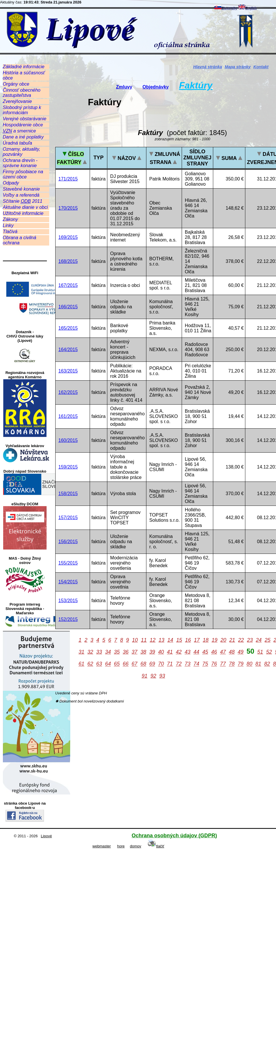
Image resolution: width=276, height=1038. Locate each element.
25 (268, 640)
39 (152, 652)
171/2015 (68, 178)
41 (170, 652)
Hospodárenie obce (23, 124)
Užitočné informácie (23, 213)
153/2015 (68, 600)
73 (187, 664)
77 (223, 664)
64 (108, 664)
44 (196, 652)
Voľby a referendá (21, 195)
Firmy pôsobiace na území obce (23, 174)
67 (134, 664)
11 (144, 640)
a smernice (19, 131)
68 (143, 664)
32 (90, 652)
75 (205, 664)
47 (223, 652)
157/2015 (68, 517)
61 (81, 664)
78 (232, 664)
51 (260, 652)
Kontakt (260, 66)
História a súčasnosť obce (24, 75)
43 (187, 652)
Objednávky (155, 86)
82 (267, 664)
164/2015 (68, 349)
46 (214, 652)
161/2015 (68, 416)
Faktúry (196, 85)
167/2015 (68, 285)
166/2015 (68, 306)
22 (241, 640)
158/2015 (68, 493)
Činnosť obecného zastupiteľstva (22, 93)
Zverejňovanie (17, 101)
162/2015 (68, 392)
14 (170, 640)
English (247, 8)
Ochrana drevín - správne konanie (20, 163)
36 (125, 652)
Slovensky (225, 8)
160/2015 (68, 440)
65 (117, 664)
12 (152, 640)
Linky (8, 225)
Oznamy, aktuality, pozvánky (21, 152)
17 (197, 640)
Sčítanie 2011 (23, 201)
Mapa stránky (238, 66)
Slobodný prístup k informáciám (22, 110)
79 (241, 664)
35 (117, 652)
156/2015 (68, 541)
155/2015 (68, 563)
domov (135, 846)
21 (232, 640)
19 (214, 640)
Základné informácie (24, 66)
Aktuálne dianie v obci (25, 207)
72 (179, 664)
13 (161, 640)
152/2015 (68, 619)
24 (259, 640)
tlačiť (156, 846)
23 (250, 640)
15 (179, 640)
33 (99, 652)
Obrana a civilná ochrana (19, 240)
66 (125, 664)
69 (152, 664)
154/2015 (68, 581)
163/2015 (68, 370)
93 (162, 676)
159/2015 (68, 466)
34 (108, 652)
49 (241, 652)
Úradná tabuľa (17, 143)
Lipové (46, 836)
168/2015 (68, 261)
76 (214, 664)
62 (90, 664)
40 (161, 652)
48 (232, 652)
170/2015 (68, 208)
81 (258, 664)
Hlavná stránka (207, 66)
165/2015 (68, 328)
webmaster (102, 846)
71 (170, 664)
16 (188, 640)
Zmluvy (124, 86)
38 (143, 652)
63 (99, 664)
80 (249, 664)
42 (179, 652)
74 (196, 664)
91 (144, 676)
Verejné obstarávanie (25, 118)
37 (134, 652)
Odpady (11, 182)
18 (206, 640)
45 (205, 652)
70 (161, 664)
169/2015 (68, 237)
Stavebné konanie (21, 189)
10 (135, 640)
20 (223, 640)
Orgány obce (16, 84)
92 (153, 676)
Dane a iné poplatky (23, 136)
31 (81, 652)
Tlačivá (10, 231)
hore (121, 846)
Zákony (10, 219)
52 (269, 652)
